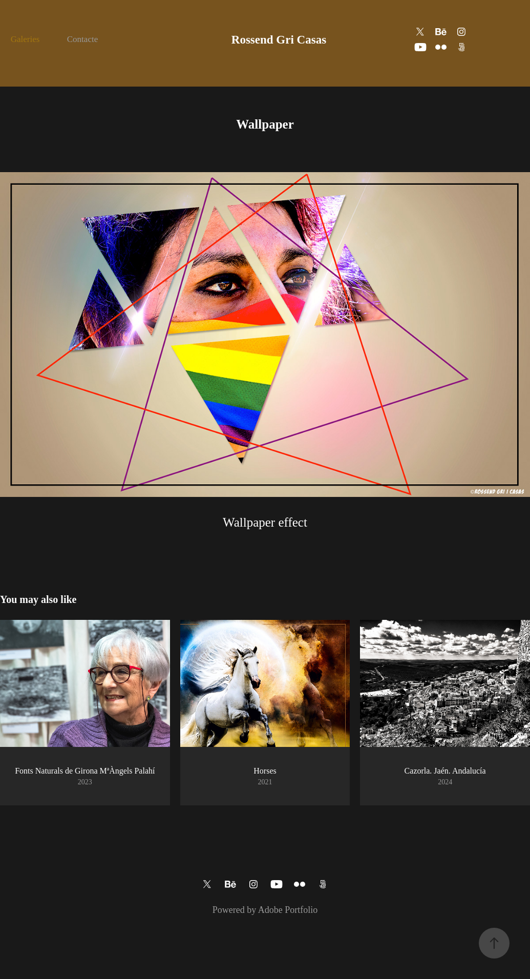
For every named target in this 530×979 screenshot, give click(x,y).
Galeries (25, 39)
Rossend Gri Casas (278, 39)
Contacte (82, 39)
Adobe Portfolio (288, 910)
